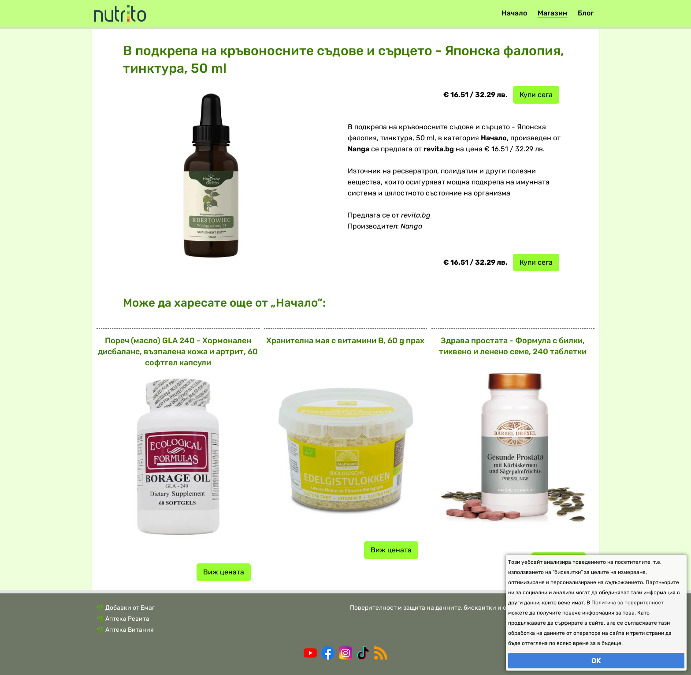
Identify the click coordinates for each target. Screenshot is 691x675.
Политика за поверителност (627, 603)
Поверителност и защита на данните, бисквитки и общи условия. (448, 607)
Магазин (552, 13)
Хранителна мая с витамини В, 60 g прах (345, 340)
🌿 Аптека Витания (125, 630)
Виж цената (223, 572)
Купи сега (536, 94)
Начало (514, 13)
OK (596, 660)
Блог (586, 13)
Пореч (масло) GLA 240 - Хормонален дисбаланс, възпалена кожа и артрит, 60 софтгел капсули (178, 352)
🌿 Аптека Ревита (123, 618)
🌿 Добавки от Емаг (126, 607)
